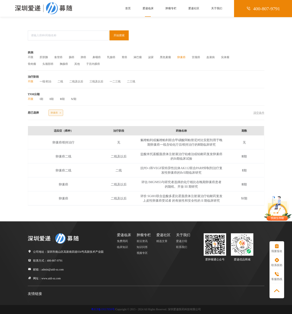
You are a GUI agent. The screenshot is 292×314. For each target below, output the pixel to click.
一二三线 (115, 81)
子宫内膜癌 (93, 63)
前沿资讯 (142, 241)
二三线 (131, 81)
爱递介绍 (181, 241)
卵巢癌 (181, 57)
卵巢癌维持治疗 (63, 142)
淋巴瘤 (137, 57)
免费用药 (122, 241)
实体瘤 (225, 57)
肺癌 (83, 57)
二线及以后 (76, 81)
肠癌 (71, 57)
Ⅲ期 (62, 99)
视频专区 (142, 253)
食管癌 (58, 57)
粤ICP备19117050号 (103, 309)
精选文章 (161, 241)
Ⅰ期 (41, 99)
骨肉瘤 (32, 63)
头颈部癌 (47, 63)
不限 (30, 57)
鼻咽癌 (96, 57)
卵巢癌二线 (63, 156)
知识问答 (142, 247)
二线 (60, 81)
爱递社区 (193, 8)
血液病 (210, 57)
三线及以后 (96, 81)
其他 (77, 63)
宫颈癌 (196, 57)
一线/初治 (45, 81)
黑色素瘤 (165, 57)
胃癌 (124, 57)
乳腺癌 (111, 57)
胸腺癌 (64, 63)
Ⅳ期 (73, 99)
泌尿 (151, 57)
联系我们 (181, 247)
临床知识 (122, 247)
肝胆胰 (44, 57)
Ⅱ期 (51, 99)
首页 (128, 8)
